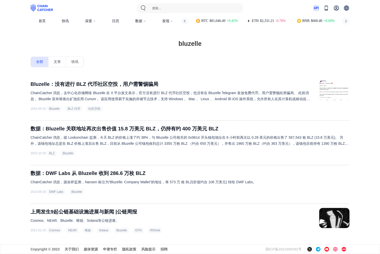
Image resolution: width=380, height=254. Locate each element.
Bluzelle (54, 109)
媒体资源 (91, 249)
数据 (140, 21)
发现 (167, 21)
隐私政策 (129, 249)
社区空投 (94, 109)
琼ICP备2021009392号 (283, 249)
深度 (90, 21)
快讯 (65, 21)
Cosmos (54, 230)
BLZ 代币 (74, 109)
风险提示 (148, 249)
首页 (42, 21)
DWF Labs (56, 192)
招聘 (164, 249)
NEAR (72, 230)
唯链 (88, 230)
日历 (115, 21)
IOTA (138, 230)
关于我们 (72, 249)
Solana (103, 230)
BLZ (52, 153)
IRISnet (155, 230)
